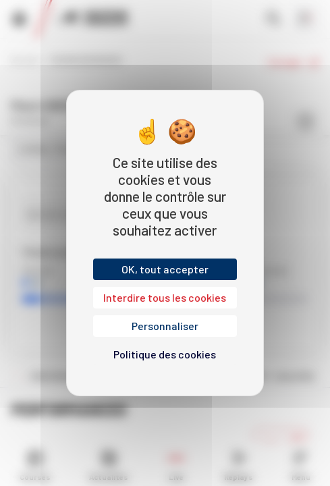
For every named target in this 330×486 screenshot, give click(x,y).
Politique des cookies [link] (164, 354)
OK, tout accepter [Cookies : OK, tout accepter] (165, 269)
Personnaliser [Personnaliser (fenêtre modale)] (165, 325)
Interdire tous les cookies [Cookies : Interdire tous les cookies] (164, 297)
